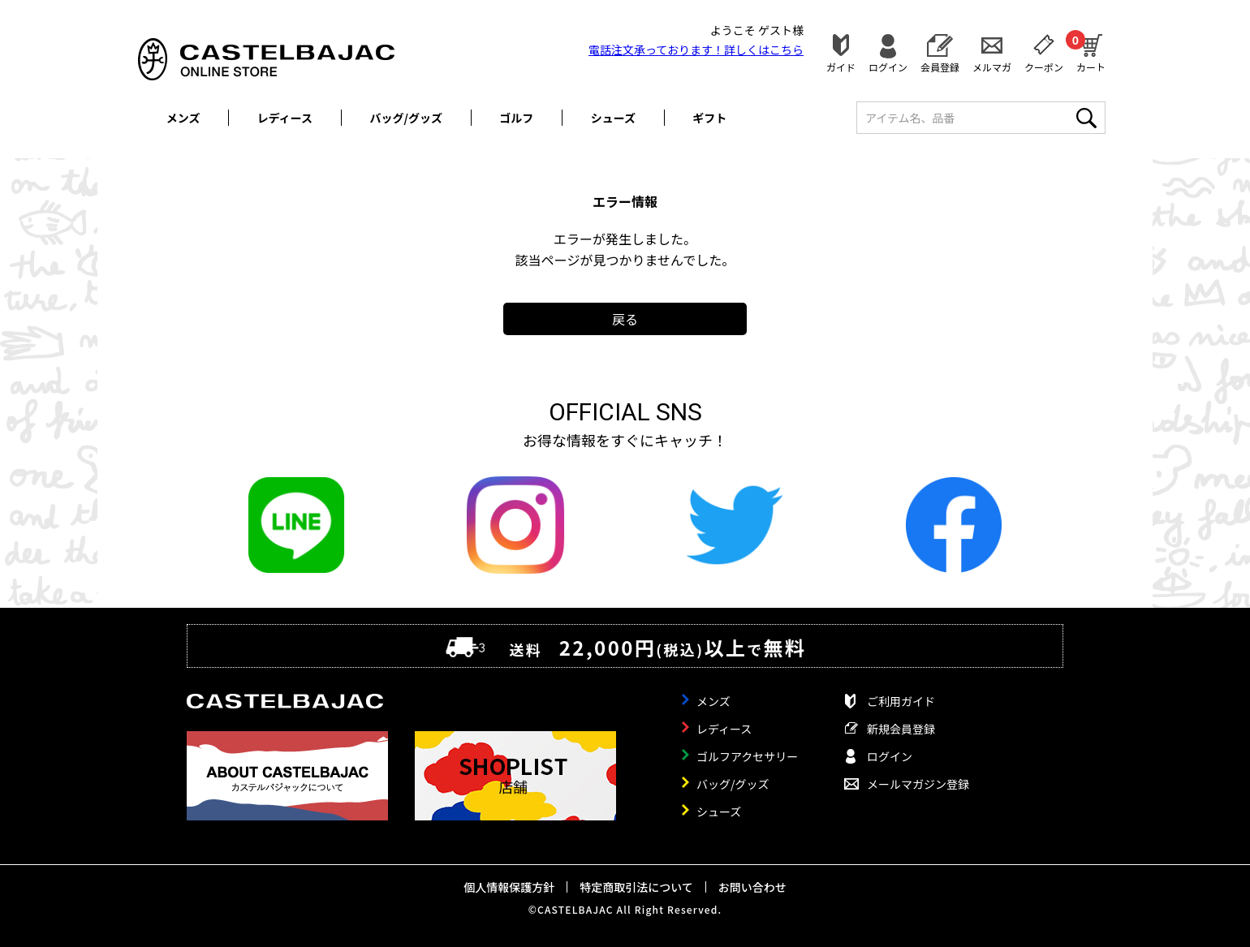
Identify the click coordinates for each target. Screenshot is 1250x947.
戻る (625, 319)
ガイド (841, 66)
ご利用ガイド (901, 701)
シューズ (613, 118)
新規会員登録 (901, 728)
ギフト (709, 118)
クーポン (1043, 66)
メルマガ (991, 66)
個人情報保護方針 (508, 887)
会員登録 (939, 66)
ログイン (888, 66)
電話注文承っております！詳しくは (696, 49)
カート (1091, 51)
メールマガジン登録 (918, 784)
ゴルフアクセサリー (747, 756)
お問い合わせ (752, 887)
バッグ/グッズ (406, 118)
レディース (284, 118)
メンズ (183, 118)
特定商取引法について (636, 887)
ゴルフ (516, 118)
